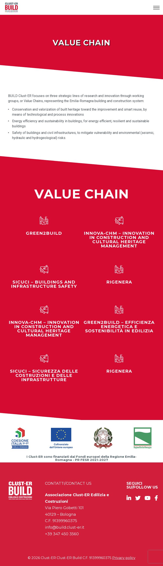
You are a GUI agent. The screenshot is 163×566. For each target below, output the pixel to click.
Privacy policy (123, 558)
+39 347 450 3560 (62, 534)
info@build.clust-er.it (64, 527)
